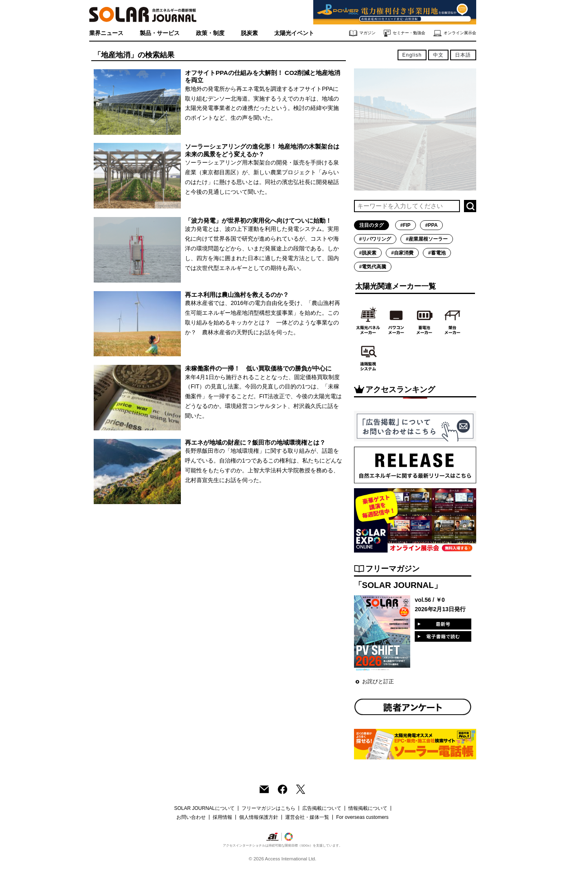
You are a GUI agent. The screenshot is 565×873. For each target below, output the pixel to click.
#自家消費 (402, 253)
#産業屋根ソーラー (427, 239)
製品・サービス (160, 33)
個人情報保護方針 (258, 817)
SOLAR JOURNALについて (204, 808)
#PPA (431, 225)
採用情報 (222, 817)
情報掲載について (367, 808)
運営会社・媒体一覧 (307, 817)
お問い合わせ (191, 817)
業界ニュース (106, 33)
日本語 (463, 55)
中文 (438, 55)
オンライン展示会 (454, 33)
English (412, 55)
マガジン (362, 33)
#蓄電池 (437, 253)
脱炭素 (249, 33)
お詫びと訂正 (378, 681)
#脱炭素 (368, 253)
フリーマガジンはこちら (268, 808)
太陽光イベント (294, 33)
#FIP (405, 225)
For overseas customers (362, 817)
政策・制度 (210, 33)
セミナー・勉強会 (404, 33)
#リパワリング (375, 239)
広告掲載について (321, 808)
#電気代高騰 (373, 267)
